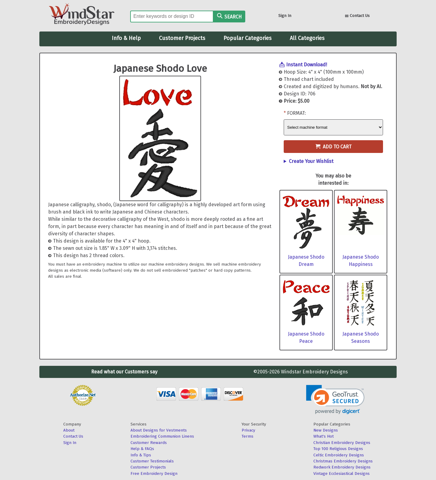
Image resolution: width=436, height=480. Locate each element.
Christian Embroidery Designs (341, 442)
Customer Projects (182, 38)
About (68, 430)
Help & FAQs (142, 448)
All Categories (307, 38)
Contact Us (357, 16)
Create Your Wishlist (311, 161)
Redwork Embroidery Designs (342, 467)
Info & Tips (140, 455)
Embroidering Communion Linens (162, 436)
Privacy (248, 430)
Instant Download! (306, 65)
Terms (247, 436)
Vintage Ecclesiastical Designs (341, 473)
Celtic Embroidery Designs (338, 455)
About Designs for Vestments (158, 430)
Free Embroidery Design (153, 473)
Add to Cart (333, 147)
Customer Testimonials (152, 461)
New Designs (325, 430)
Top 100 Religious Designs (338, 448)
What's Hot (323, 436)
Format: (296, 113)
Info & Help (126, 38)
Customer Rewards (148, 442)
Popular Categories (247, 38)
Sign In (284, 15)
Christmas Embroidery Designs (343, 461)
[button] (335, 399)
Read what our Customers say (124, 372)
